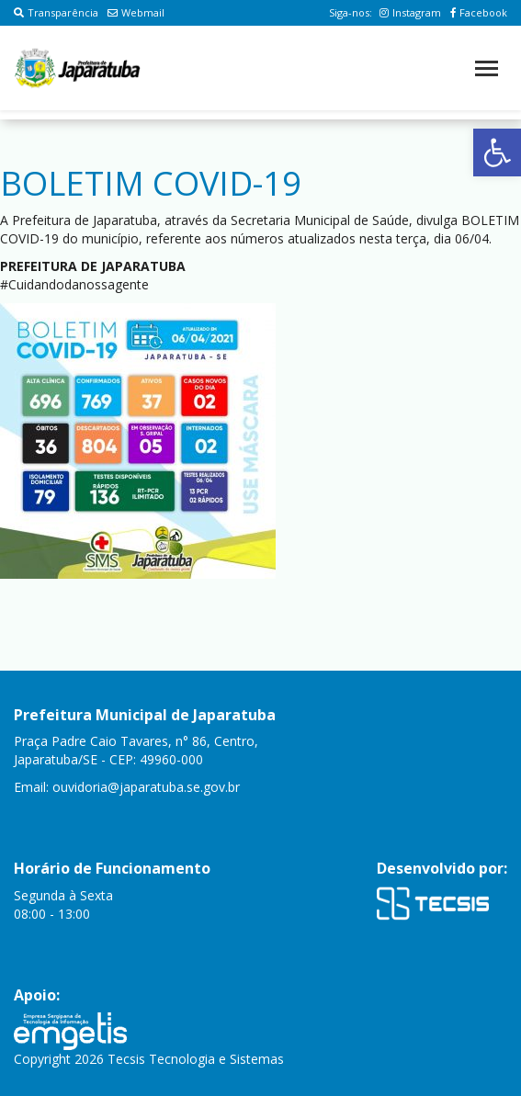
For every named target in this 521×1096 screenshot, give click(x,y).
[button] (497, 152)
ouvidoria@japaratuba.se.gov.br (146, 787)
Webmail (136, 12)
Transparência (56, 12)
